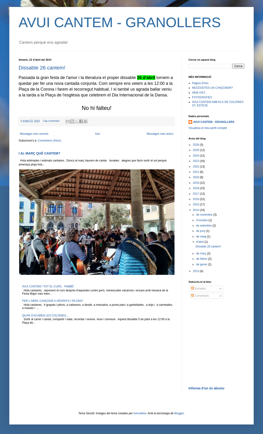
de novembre (204, 214)
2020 (196, 177)
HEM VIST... (199, 92)
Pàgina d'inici (200, 83)
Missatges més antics (160, 133)
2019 (196, 182)
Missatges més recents (34, 133)
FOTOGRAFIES (202, 97)
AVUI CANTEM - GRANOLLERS (120, 22)
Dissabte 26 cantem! (42, 68)
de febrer (202, 258)
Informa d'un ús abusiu (206, 388)
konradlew (140, 413)
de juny (201, 231)
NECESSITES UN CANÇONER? (212, 87)
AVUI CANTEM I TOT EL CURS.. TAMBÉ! (48, 286)
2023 (196, 161)
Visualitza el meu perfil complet (208, 128)
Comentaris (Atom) (49, 140)
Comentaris (200, 295)
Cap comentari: (52, 120)
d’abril (200, 241)
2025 (196, 150)
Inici (97, 133)
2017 (196, 193)
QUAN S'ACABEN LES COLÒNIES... (45, 315)
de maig (201, 236)
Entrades (198, 288)
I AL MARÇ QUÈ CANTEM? (39, 153)
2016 (196, 199)
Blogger (179, 413)
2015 (196, 204)
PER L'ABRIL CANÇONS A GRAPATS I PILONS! (52, 300)
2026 (196, 144)
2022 (196, 166)
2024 (196, 155)
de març (201, 253)
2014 (196, 210)
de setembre (204, 225)
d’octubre (202, 220)
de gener (202, 264)
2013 (196, 271)
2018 (196, 188)
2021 (196, 172)
